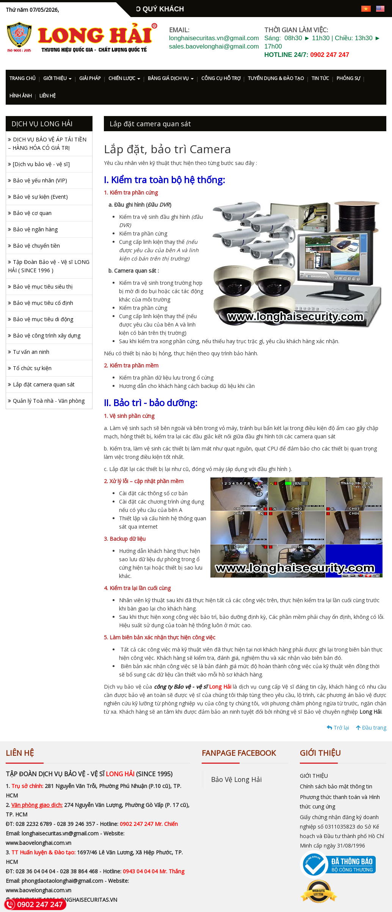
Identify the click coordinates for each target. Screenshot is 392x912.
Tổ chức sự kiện (32, 368)
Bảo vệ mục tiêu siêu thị (43, 286)
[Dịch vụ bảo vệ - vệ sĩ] (41, 164)
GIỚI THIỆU (57, 78)
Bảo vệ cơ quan (32, 213)
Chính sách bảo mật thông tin (336, 786)
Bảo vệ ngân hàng (35, 229)
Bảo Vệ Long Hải (236, 779)
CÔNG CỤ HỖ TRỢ (220, 78)
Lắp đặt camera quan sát (44, 384)
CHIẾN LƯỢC (124, 78)
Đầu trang (371, 727)
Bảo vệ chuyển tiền (36, 245)
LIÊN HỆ (47, 96)
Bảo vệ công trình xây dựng (46, 335)
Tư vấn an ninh (31, 351)
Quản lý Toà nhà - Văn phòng (49, 400)
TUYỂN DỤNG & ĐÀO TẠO (276, 78)
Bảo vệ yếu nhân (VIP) (40, 180)
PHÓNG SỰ (348, 78)
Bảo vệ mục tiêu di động (43, 319)
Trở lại (338, 727)
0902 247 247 (329, 54)
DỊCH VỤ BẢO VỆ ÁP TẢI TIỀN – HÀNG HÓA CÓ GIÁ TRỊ (47, 143)
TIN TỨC (320, 78)
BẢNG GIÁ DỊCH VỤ (171, 78)
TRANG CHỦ (22, 78)
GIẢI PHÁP (90, 78)
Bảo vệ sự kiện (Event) (40, 196)
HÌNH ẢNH (20, 96)
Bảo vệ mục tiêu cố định (43, 302)
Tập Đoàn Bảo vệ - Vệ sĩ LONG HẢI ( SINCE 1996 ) (48, 266)
